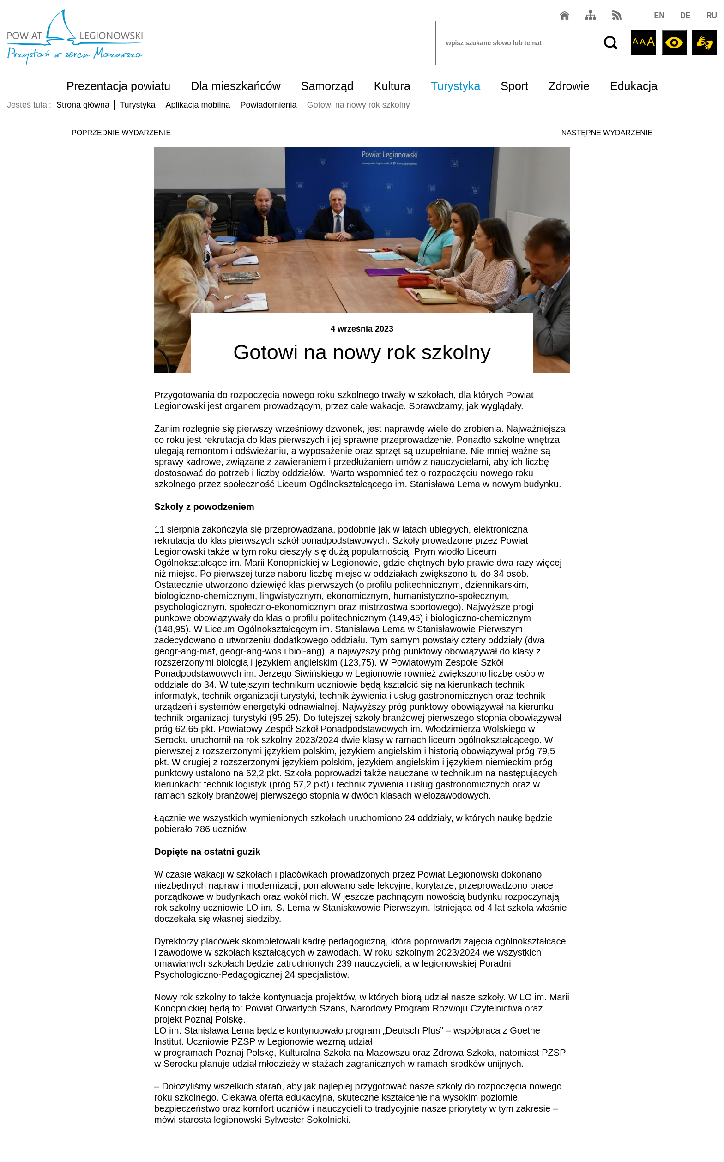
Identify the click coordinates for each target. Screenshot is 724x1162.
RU (711, 15)
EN (659, 15)
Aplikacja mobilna (197, 104)
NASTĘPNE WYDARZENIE (606, 133)
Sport (514, 85)
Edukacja (634, 85)
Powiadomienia (269, 104)
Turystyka (455, 85)
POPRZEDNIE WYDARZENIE (121, 133)
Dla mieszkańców (236, 85)
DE (685, 15)
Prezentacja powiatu (118, 85)
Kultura (392, 85)
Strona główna (82, 104)
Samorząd (327, 85)
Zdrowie (569, 85)
